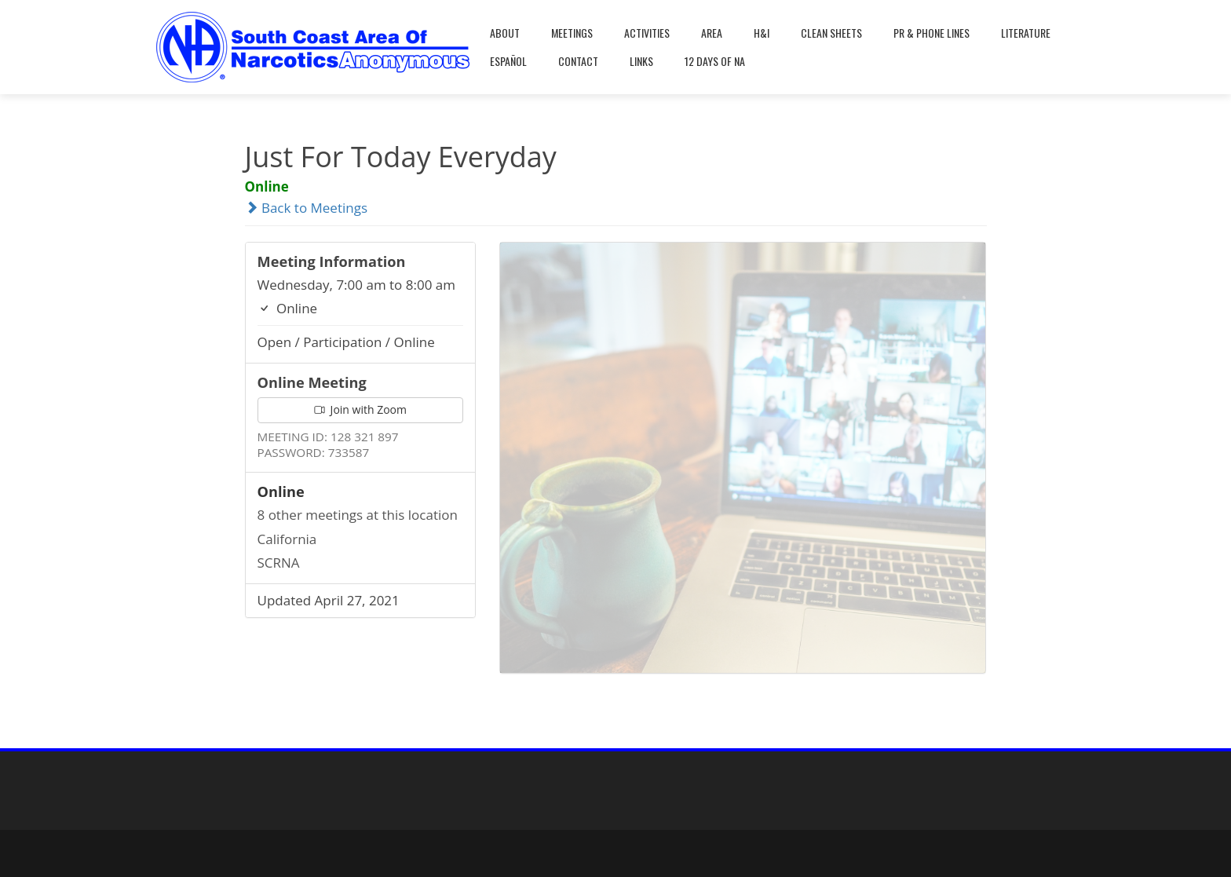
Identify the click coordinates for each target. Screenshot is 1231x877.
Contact (578, 61)
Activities (647, 32)
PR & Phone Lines (931, 32)
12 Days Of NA (715, 61)
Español (508, 61)
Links (641, 61)
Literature (1025, 32)
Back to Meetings (306, 208)
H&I (761, 32)
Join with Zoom (360, 409)
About (505, 32)
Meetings (572, 32)
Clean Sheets (831, 32)
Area (711, 32)
